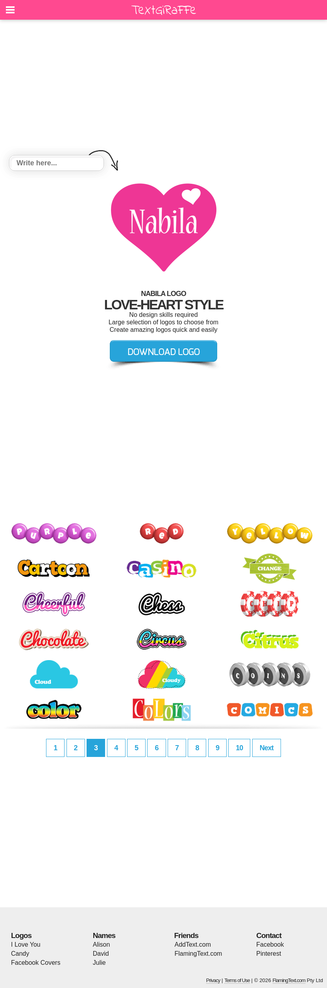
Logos (21, 935)
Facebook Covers (35, 962)
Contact (268, 935)
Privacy (213, 980)
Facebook (270, 944)
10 (239, 748)
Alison (101, 944)
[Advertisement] (163, 88)
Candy (20, 953)
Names (104, 935)
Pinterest (268, 953)
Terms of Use (237, 980)
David (101, 953)
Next (266, 748)
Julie (99, 962)
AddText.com (193, 944)
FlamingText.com (198, 953)
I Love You (26, 944)
